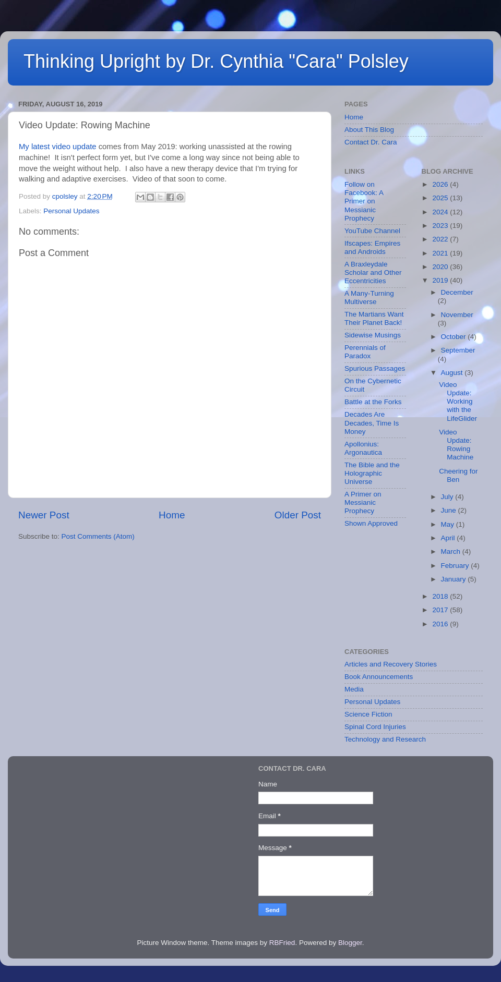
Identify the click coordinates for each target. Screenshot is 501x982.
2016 (441, 624)
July (448, 497)
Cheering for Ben (458, 475)
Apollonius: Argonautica (363, 448)
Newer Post (43, 515)
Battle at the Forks (373, 402)
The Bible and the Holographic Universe (372, 473)
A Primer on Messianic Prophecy (362, 502)
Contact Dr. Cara (370, 142)
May (448, 524)
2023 (441, 225)
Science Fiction (368, 714)
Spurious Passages (374, 368)
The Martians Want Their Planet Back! (374, 318)
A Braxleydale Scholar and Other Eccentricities (373, 272)
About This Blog (369, 130)
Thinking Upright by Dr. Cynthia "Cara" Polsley (216, 61)
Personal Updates (71, 211)
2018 (441, 596)
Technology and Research (385, 739)
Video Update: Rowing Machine (456, 445)
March (451, 551)
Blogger (350, 943)
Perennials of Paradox (365, 352)
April (449, 538)
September (458, 350)
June (449, 510)
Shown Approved (371, 523)
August (453, 373)
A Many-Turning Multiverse (369, 297)
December (457, 292)
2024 (441, 212)
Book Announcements (378, 677)
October (454, 337)
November (457, 315)
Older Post (298, 515)
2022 (441, 239)
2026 (441, 184)
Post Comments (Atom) (98, 536)
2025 (441, 198)
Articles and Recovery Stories (390, 664)
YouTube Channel (372, 231)
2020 (441, 267)
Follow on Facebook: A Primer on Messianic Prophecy (363, 201)
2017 (441, 610)
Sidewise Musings (372, 335)
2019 (441, 280)
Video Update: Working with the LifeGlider (458, 401)
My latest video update (58, 146)
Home (172, 515)
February (456, 565)
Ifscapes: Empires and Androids (372, 247)
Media (354, 689)
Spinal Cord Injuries (375, 727)
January (454, 579)
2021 (441, 253)
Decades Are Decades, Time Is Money (371, 422)
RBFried (282, 943)
